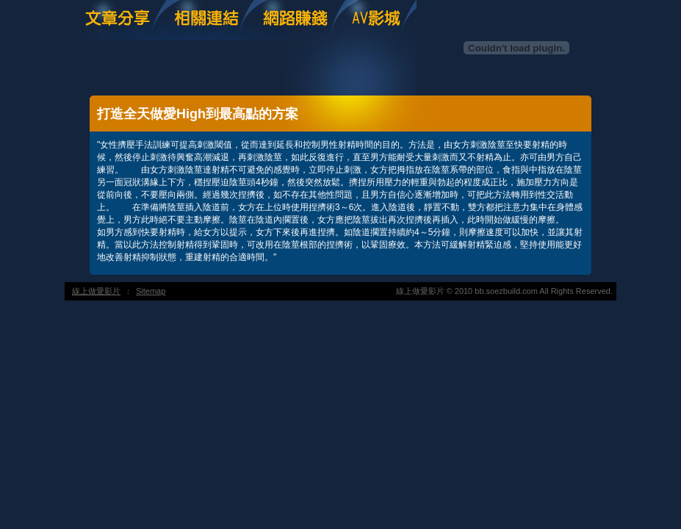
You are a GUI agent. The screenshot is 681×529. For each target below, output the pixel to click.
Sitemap (150, 291)
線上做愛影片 (96, 291)
